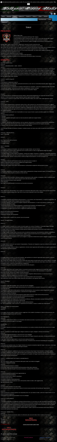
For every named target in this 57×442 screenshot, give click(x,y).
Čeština (4, 22)
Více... (55, 2)
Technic (46, 16)
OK (28, 4)
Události (21, 16)
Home (3, 16)
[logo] (1, 9)
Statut (14, 16)
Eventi (28, 16)
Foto (34, 16)
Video (40, 16)
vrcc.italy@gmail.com (5, 424)
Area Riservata (42, 19)
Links (49, 19)
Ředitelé (9, 16)
